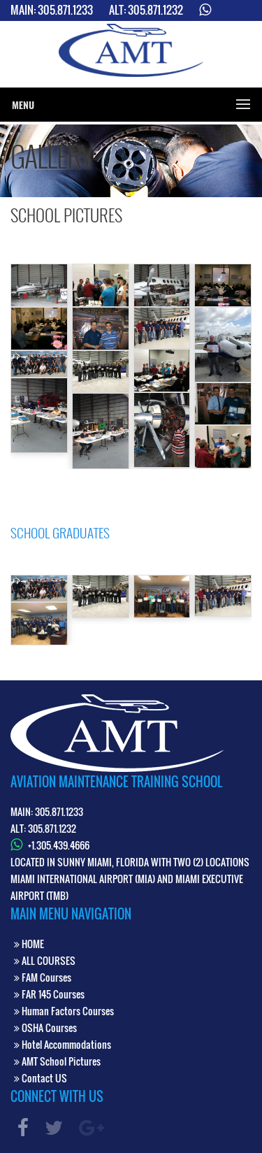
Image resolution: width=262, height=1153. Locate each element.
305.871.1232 (155, 9)
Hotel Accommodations (62, 1044)
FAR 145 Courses (49, 994)
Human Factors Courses (64, 1010)
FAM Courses (42, 977)
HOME (29, 943)
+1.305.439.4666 (58, 845)
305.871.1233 (65, 9)
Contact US (40, 1077)
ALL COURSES (44, 960)
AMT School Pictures (57, 1061)
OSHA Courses (45, 1027)
